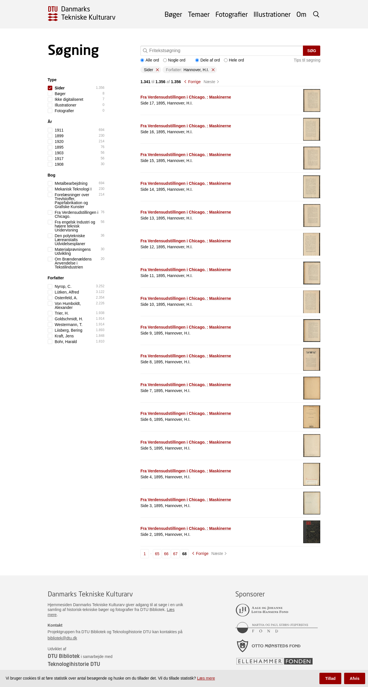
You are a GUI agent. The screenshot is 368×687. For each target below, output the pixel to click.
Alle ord (149, 60)
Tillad (330, 678)
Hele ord (234, 60)
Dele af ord (207, 60)
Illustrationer (272, 14)
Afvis (354, 678)
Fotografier (231, 14)
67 (175, 553)
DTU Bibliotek (64, 656)
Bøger (173, 14)
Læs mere (206, 678)
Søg (311, 50)
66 (166, 553)
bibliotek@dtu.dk (62, 638)
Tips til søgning (307, 60)
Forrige (194, 81)
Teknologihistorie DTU (74, 664)
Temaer (199, 14)
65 (157, 553)
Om (301, 14)
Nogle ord (174, 60)
